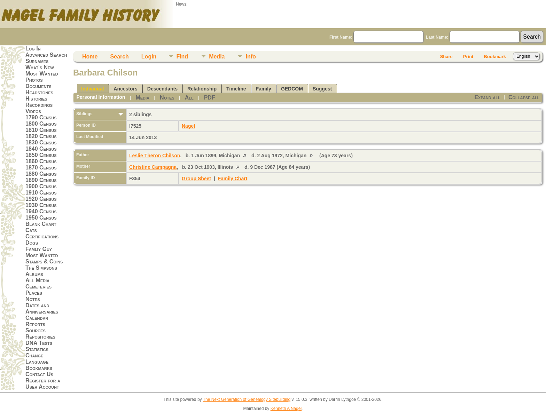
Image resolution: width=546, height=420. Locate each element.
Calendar (36, 318)
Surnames (36, 61)
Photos (34, 80)
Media (217, 57)
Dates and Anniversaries (41, 308)
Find (182, 57)
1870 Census (41, 168)
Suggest (322, 89)
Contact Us (39, 374)
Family (263, 89)
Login (149, 57)
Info (250, 57)
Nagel (188, 126)
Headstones (39, 92)
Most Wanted (41, 74)
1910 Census (41, 193)
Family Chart (233, 178)
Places (33, 293)
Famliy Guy (38, 249)
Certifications (41, 236)
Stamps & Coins (44, 261)
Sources (35, 330)
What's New (39, 67)
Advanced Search (46, 55)
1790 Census (41, 117)
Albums (34, 274)
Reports (35, 324)
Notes (32, 299)
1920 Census (41, 199)
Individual (92, 89)
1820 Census (41, 136)
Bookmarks (38, 368)
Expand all (487, 97)
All (189, 98)
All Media (37, 280)
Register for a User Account (42, 384)
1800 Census (41, 124)
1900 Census (41, 186)
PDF (209, 98)
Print (468, 56)
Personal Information (100, 97)
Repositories (40, 337)
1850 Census (41, 155)
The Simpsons (41, 268)
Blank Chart (40, 224)
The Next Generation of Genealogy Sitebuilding (247, 399)
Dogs (31, 243)
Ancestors (125, 89)
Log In (33, 48)
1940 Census (41, 211)
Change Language (36, 358)
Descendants (162, 89)
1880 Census (41, 174)
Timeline (236, 89)
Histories (36, 99)
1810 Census (41, 130)
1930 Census (41, 205)
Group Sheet (196, 178)
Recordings (39, 105)
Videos (33, 111)
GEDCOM (292, 89)
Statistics (36, 349)
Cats (31, 230)
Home (90, 57)
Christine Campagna (153, 167)
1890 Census (41, 180)
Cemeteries (38, 287)
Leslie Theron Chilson (154, 155)
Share (446, 56)
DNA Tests (38, 343)
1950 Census (41, 218)
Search (119, 57)
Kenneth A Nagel (286, 408)
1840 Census (41, 149)
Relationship (202, 89)
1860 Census (41, 161)
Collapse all (523, 97)
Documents (38, 86)
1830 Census (41, 142)
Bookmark (495, 56)
